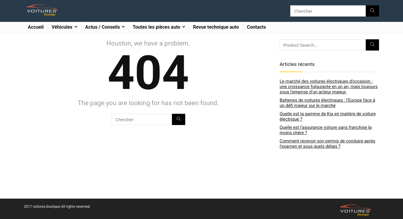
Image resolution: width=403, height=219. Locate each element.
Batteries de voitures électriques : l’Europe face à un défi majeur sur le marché (327, 103)
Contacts (256, 27)
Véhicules (62, 27)
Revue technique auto (216, 27)
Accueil (36, 27)
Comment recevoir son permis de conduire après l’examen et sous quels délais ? (327, 143)
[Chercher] (372, 11)
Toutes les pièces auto (156, 27)
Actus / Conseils (102, 27)
